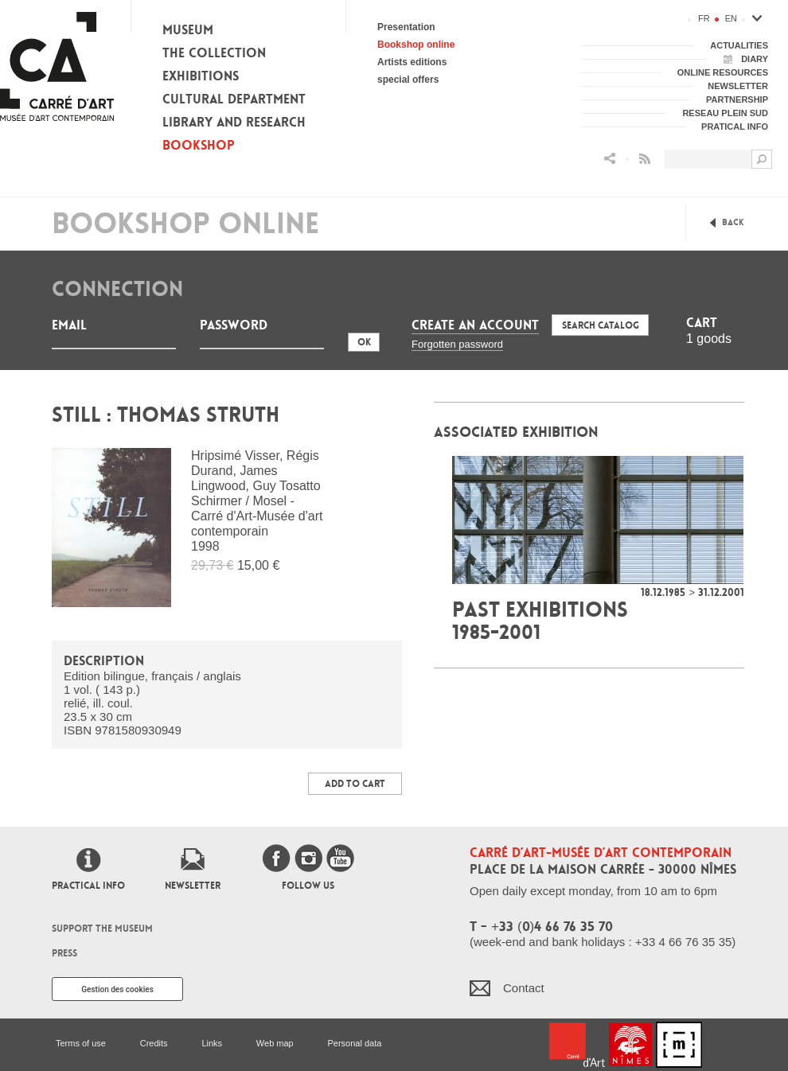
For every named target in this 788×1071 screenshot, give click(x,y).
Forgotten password (457, 344)
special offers (408, 79)
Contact (523, 988)
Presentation (406, 27)
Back (733, 222)
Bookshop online (415, 44)
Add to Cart (355, 783)
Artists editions (412, 62)
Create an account (475, 325)
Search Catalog (600, 325)
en (731, 18)
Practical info (88, 885)
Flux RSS (644, 159)
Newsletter (192, 885)
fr (704, 18)
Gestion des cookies (117, 989)
